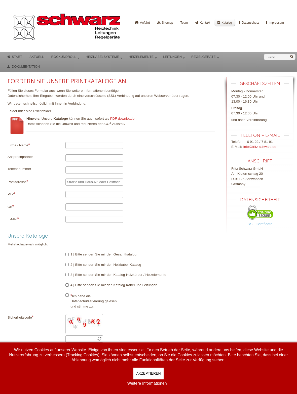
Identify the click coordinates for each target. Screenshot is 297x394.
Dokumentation (26, 66)
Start (17, 57)
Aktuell (36, 57)
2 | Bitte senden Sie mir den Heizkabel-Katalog (103, 265)
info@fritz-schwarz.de (259, 147)
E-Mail (13, 218)
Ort (11, 206)
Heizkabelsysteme (102, 57)
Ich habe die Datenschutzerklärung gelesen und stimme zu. (91, 300)
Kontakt (205, 22)
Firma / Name (19, 145)
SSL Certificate (260, 224)
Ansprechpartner (20, 157)
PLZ (11, 194)
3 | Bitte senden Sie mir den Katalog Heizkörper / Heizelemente (115, 275)
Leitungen (172, 57)
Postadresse (18, 181)
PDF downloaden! (123, 118)
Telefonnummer (19, 169)
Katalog (226, 22)
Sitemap (167, 22)
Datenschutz (250, 22)
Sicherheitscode (20, 317)
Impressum (276, 22)
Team (184, 22)
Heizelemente (141, 57)
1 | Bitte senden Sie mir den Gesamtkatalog (100, 254)
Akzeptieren (148, 373)
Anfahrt (145, 22)
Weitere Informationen (147, 383)
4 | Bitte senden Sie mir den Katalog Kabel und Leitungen (111, 285)
